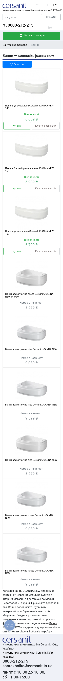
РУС (55, 5)
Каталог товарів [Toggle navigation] (31, 35)
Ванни (18, 590)
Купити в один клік (45, 125)
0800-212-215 (18, 25)
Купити (17, 125)
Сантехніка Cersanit (15, 45)
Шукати (51, 17)
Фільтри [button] (17, 64)
